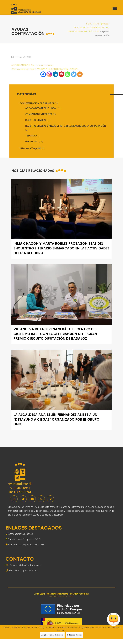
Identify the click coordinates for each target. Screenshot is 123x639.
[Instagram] (49, 74)
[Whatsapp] (67, 74)
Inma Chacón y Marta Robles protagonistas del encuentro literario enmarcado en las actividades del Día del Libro (61, 248)
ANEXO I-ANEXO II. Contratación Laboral (31, 65)
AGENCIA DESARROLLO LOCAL (84, 31)
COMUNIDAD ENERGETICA (38, 114)
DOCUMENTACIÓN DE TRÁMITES (91, 27)
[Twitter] (74, 74)
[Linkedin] (55, 74)
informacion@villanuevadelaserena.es (25, 565)
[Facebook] (43, 74)
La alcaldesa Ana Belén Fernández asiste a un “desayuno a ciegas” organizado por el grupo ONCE (56, 419)
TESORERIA (31, 135)
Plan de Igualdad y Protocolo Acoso (26, 544)
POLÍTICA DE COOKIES (79, 594)
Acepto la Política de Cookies (52, 635)
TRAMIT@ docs (100, 23)
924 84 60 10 (14, 570)
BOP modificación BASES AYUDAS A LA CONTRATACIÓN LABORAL (45, 69)
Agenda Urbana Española (20, 533)
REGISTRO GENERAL (35, 120)
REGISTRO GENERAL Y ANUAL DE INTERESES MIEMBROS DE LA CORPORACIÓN (65, 125)
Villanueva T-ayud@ (30, 148)
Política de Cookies (74, 635)
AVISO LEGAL (39, 594)
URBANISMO (31, 141)
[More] (80, 74)
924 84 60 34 (31, 570)
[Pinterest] (61, 74)
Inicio (88, 23)
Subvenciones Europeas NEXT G (24, 539)
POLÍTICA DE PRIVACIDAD (57, 594)
